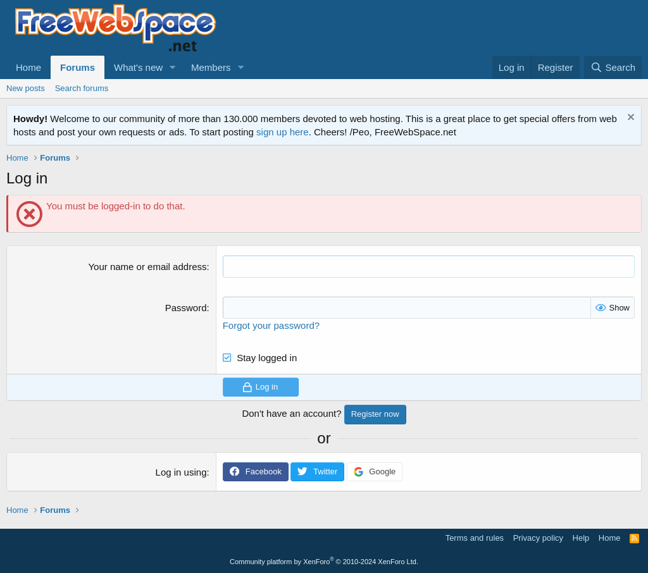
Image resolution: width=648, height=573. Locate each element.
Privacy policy (538, 538)
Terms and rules (475, 538)
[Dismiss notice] (629, 118)
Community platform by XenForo (324, 561)
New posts (25, 88)
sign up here (282, 131)
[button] (173, 67)
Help (581, 538)
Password (186, 307)
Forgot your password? (271, 325)
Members (211, 67)
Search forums (82, 88)
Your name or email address (147, 266)
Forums (77, 67)
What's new (138, 67)
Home (28, 67)
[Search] (613, 67)
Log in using (181, 472)
